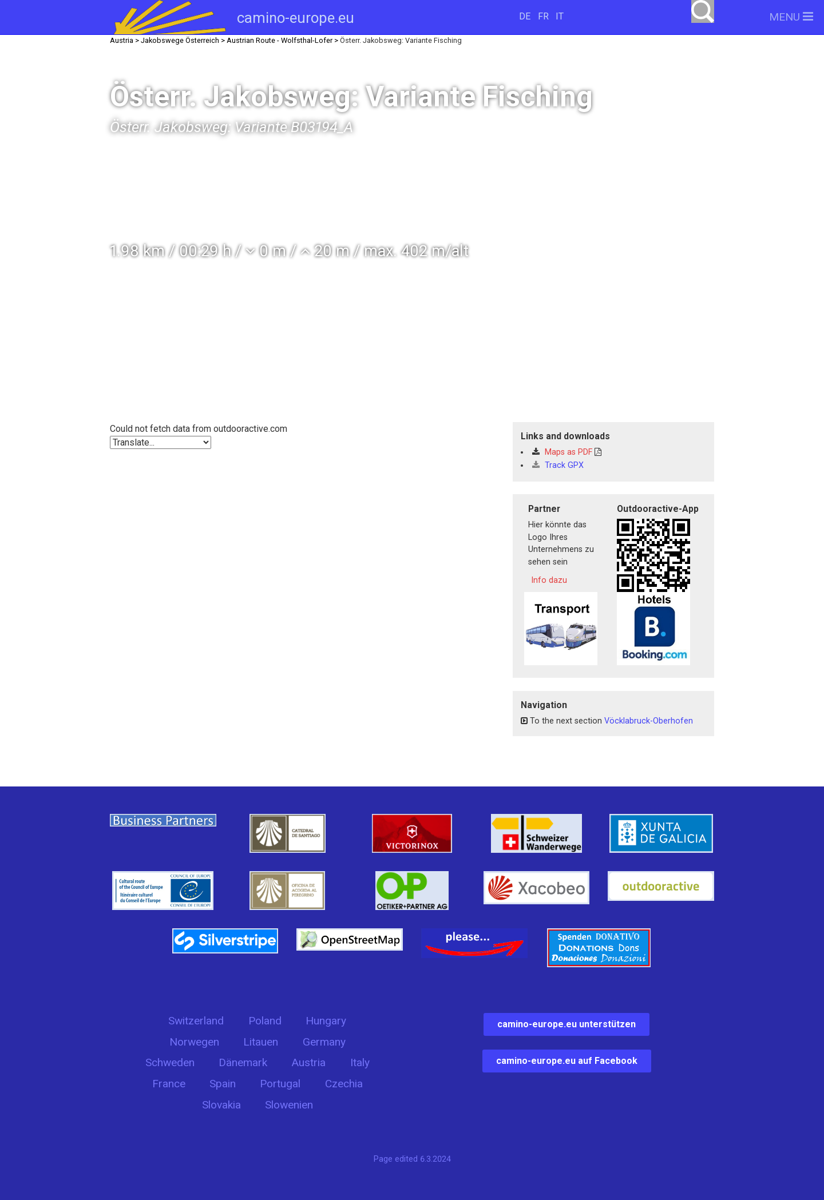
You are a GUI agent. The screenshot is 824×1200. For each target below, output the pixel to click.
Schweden (170, 1062)
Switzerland (196, 1020)
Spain (222, 1083)
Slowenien (289, 1104)
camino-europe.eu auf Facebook (566, 1060)
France (168, 1083)
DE (524, 16)
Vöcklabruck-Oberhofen (648, 721)
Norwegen (194, 1041)
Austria (308, 1062)
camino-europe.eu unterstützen (566, 1024)
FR (543, 16)
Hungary (326, 1020)
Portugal (280, 1083)
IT (560, 16)
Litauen (260, 1041)
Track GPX (558, 465)
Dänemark (243, 1062)
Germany (324, 1041)
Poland (265, 1020)
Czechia (344, 1083)
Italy (360, 1062)
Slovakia (221, 1104)
